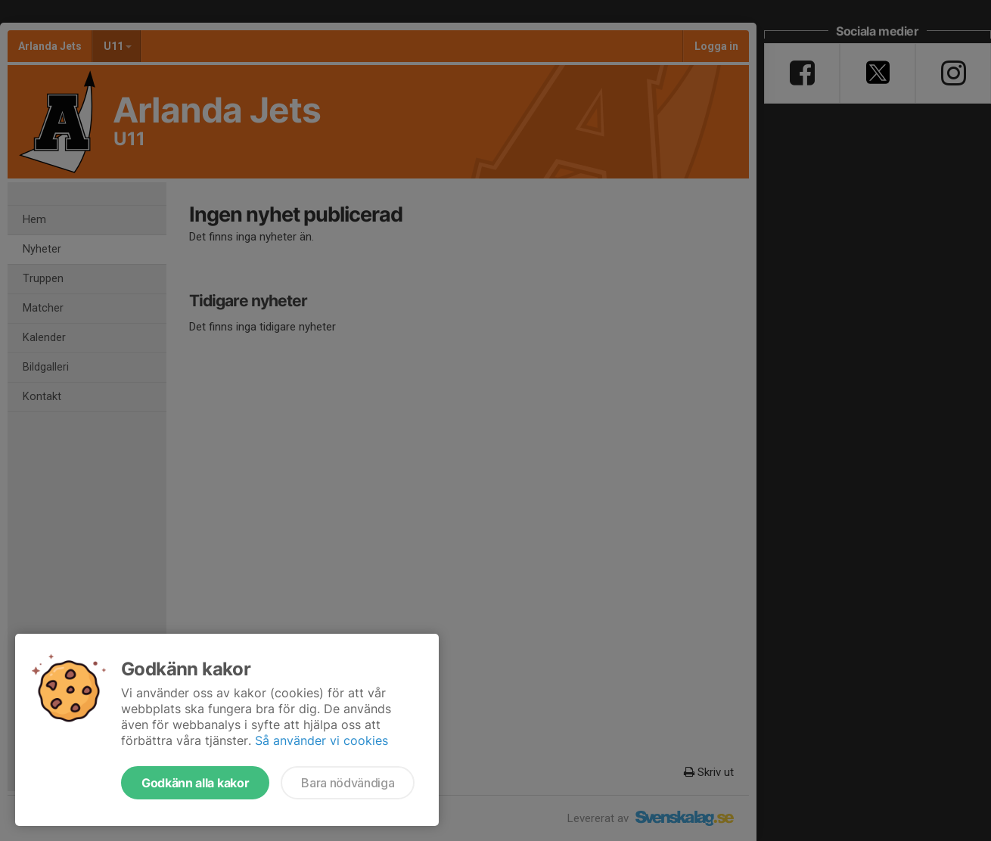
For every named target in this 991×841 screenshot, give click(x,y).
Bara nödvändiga (347, 782)
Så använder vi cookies (321, 740)
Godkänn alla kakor (195, 782)
